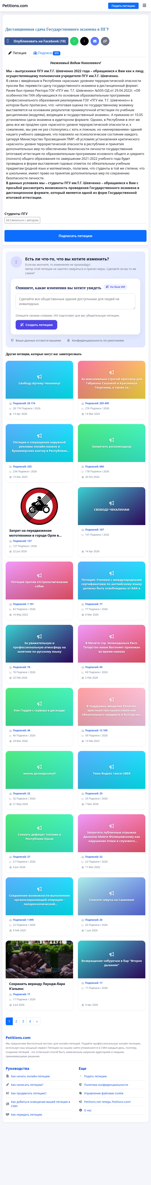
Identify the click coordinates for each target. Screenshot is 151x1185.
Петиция (17, 109)
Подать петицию (123, 6)
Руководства (17, 1125)
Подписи (46, 109)
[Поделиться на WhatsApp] (74, 98)
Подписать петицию (75, 292)
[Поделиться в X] (84, 98)
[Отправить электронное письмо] (95, 98)
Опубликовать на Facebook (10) (35, 98)
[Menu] (144, 6)
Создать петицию (36, 381)
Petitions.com (15, 5)
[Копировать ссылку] (105, 98)
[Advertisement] (75, 49)
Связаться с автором (22, 277)
